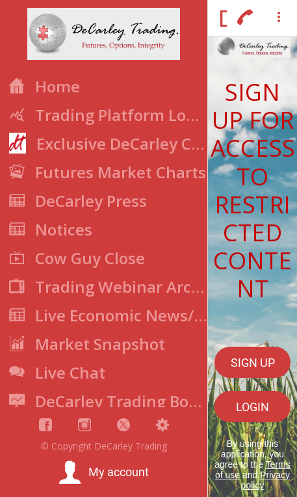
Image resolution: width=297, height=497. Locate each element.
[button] (103, 473)
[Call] (245, 18)
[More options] (278, 18)
